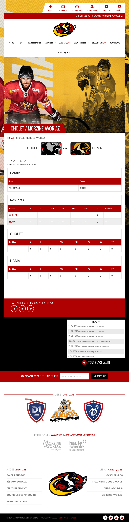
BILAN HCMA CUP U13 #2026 (91, 326)
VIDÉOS (119, 8)
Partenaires (34, 42)
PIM (76, 242)
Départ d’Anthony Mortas (90, 351)
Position (12, 242)
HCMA (10, 137)
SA (89, 242)
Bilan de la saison (86, 356)
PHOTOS (106, 8)
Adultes (65, 42)
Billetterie (99, 42)
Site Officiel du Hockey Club (98, 16)
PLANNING (77, 8)
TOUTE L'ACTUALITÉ (96, 362)
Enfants (50, 42)
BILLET (51, 8)
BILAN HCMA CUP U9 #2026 (90, 336)
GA (101, 242)
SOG (61, 242)
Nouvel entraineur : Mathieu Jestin (94, 341)
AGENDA (63, 8)
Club (13, 42)
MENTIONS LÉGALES (67, 518)
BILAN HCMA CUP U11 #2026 (91, 331)
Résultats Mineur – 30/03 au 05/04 (93, 346)
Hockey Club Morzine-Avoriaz (64, 29)
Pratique (64, 52)
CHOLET (13, 215)
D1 (22, 42)
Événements (81, 42)
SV (112, 242)
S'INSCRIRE (92, 8)
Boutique (115, 42)
